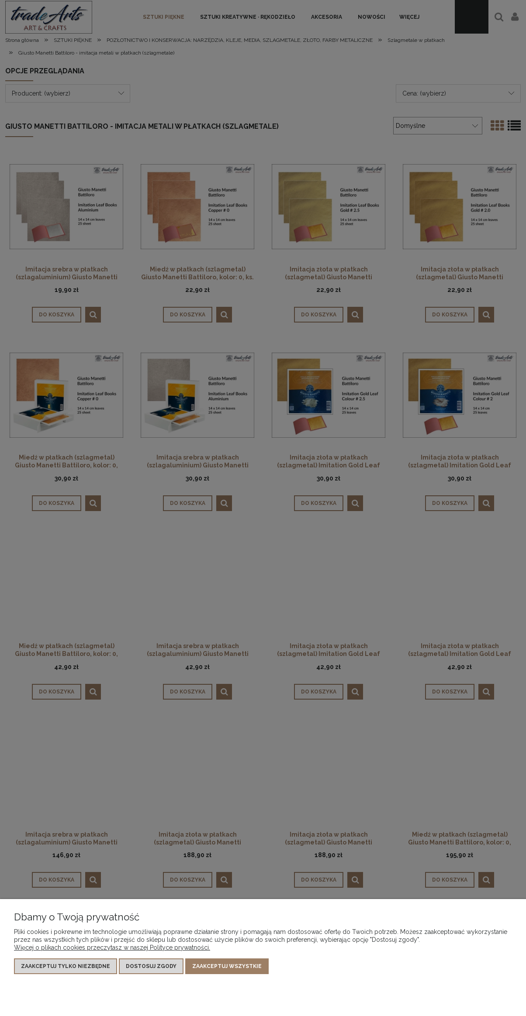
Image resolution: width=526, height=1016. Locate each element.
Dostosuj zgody (151, 966)
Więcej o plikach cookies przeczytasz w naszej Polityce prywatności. (112, 947)
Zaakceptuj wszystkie (227, 966)
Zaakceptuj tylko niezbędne (65, 966)
